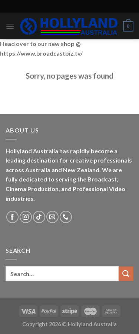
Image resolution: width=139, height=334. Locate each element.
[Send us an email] (52, 217)
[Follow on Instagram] (26, 217)
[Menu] (10, 26)
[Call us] (66, 217)
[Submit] (126, 273)
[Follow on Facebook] (12, 217)
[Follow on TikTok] (39, 217)
